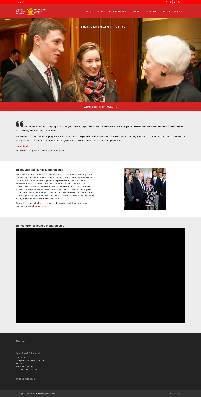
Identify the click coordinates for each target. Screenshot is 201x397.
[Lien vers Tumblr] (183, 2)
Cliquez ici (34, 353)
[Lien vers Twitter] (170, 2)
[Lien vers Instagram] (179, 2)
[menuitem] (89, 11)
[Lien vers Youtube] (175, 2)
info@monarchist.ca (38, 206)
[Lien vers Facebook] (166, 2)
